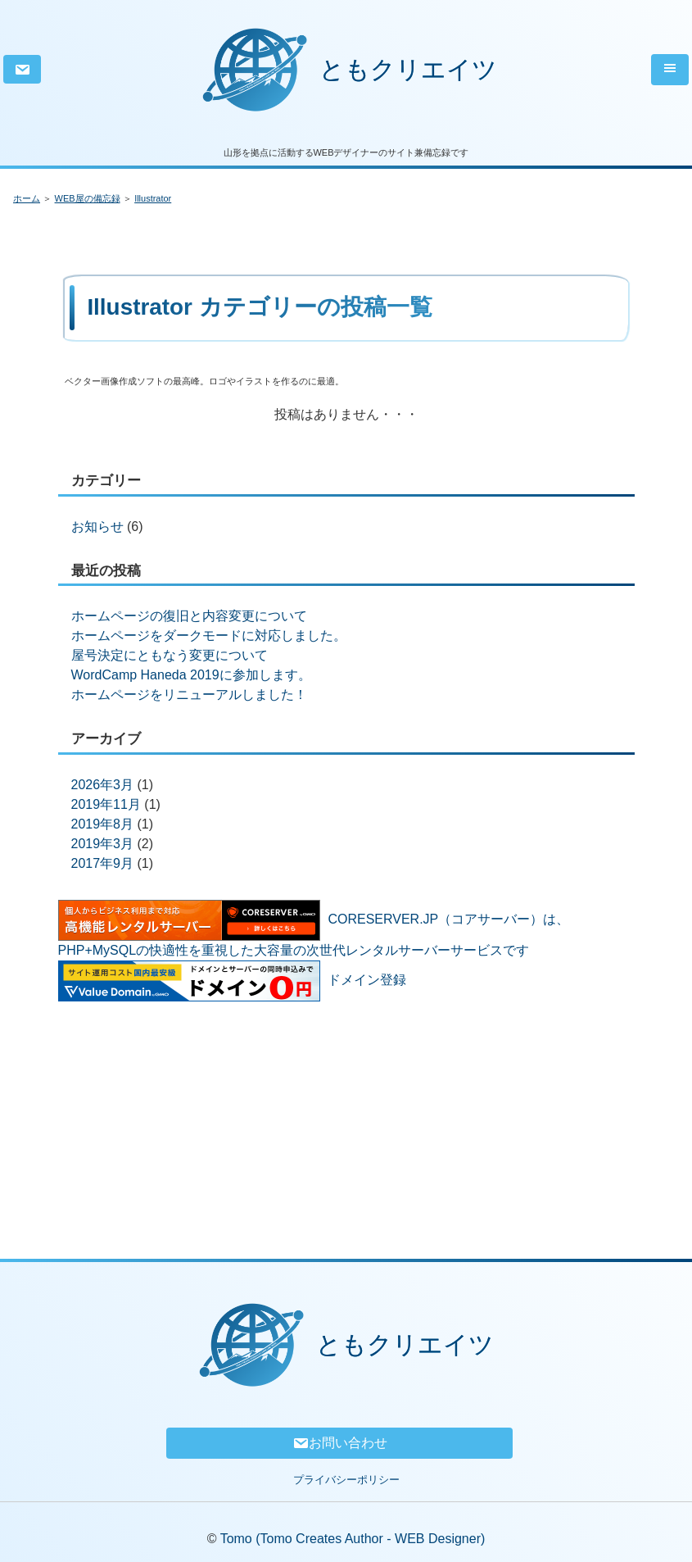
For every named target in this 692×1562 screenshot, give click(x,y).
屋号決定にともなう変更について (169, 655)
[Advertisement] (346, 1117)
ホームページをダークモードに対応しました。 (208, 636)
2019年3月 (102, 844)
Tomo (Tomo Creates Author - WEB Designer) (353, 1539)
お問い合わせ (339, 1443)
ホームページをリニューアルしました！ (189, 695)
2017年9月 (102, 863)
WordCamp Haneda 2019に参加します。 (191, 675)
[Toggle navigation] (670, 69)
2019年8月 (102, 824)
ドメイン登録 (367, 980)
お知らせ (97, 527)
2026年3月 (102, 785)
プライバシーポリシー (346, 1479)
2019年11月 (106, 804)
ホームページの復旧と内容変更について (189, 616)
